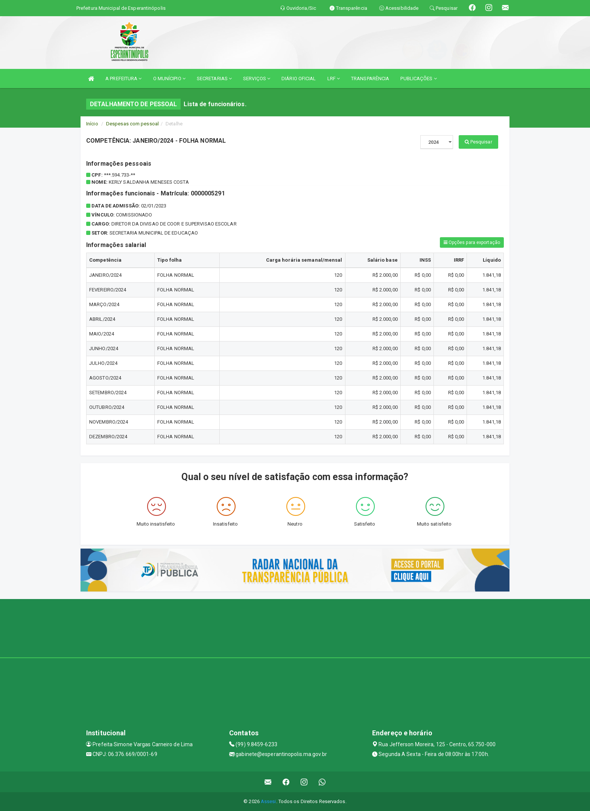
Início (92, 124)
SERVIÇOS (256, 78)
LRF (333, 78)
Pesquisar (478, 142)
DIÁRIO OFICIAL (298, 78)
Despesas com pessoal (132, 124)
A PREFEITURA (123, 78)
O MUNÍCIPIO (169, 78)
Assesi (268, 801)
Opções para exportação (472, 242)
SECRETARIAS (214, 78)
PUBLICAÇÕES (418, 78)
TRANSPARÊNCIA (370, 78)
